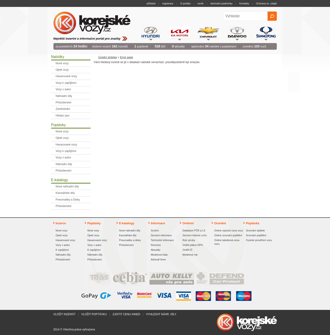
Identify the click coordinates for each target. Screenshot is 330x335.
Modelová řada (159, 254)
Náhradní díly (63, 254)
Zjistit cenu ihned (126, 314)
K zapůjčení (62, 249)
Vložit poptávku (94, 314)
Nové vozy (61, 230)
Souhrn (155, 230)
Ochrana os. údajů (266, 3)
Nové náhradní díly (129, 230)
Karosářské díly (128, 235)
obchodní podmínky (221, 3)
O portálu (185, 3)
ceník (200, 3)
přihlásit (151, 3)
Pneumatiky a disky (130, 240)
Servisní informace (161, 235)
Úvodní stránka (107, 57)
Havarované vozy (65, 240)
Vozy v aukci (63, 245)
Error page (126, 57)
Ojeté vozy (62, 235)
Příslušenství (63, 259)
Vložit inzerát (64, 314)
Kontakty (244, 3)
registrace (167, 3)
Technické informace (162, 240)
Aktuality (156, 249)
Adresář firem (158, 259)
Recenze (156, 245)
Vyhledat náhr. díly (161, 314)
